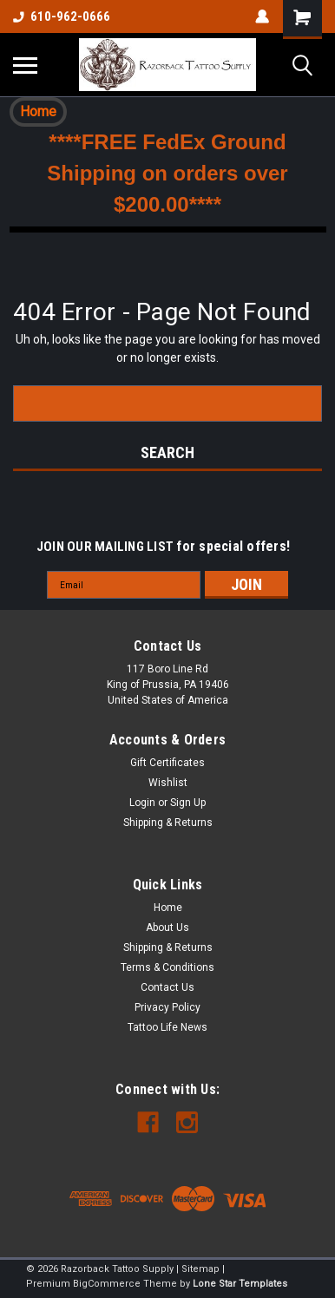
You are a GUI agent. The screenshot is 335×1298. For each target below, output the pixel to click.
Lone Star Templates (240, 1283)
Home (38, 111)
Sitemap (200, 1269)
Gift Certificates (167, 763)
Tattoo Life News (167, 1027)
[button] (38, 112)
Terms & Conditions (167, 967)
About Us (167, 927)
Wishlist (167, 783)
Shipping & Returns (168, 822)
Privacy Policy (167, 1007)
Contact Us (167, 987)
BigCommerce (107, 1283)
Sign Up (188, 802)
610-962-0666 (61, 16)
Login (142, 802)
